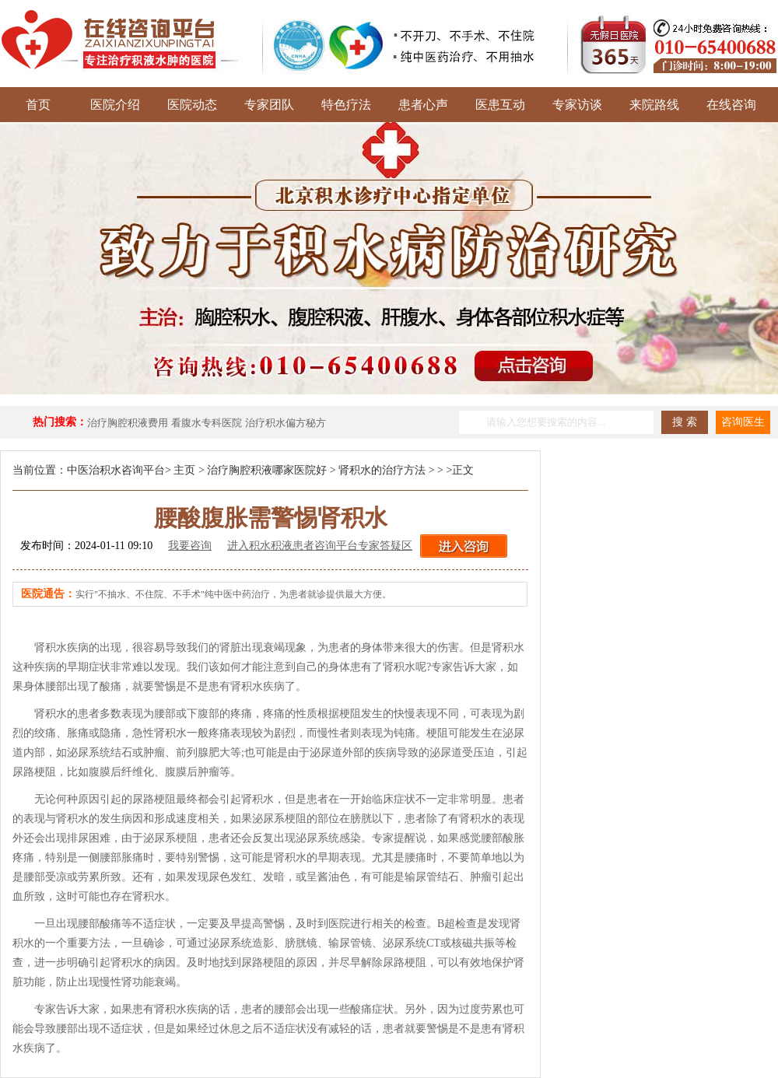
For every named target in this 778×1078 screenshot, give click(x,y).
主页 (184, 470)
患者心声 (423, 104)
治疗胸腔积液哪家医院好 (267, 470)
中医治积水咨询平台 (116, 470)
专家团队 (269, 104)
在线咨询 (731, 104)
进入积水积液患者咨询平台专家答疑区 (319, 545)
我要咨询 (190, 545)
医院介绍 (115, 104)
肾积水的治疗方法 (382, 470)
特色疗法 (346, 104)
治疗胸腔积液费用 (127, 423)
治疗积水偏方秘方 (285, 423)
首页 (38, 104)
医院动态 (192, 104)
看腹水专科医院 (206, 423)
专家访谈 (577, 104)
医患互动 (500, 104)
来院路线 (654, 104)
